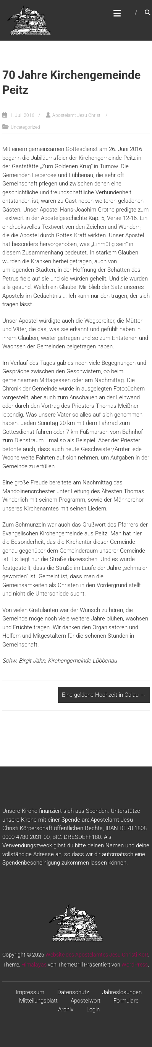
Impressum (30, 992)
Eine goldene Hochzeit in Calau (104, 694)
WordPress (134, 965)
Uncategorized (25, 127)
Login (93, 1009)
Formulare (126, 1000)
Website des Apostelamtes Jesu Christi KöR (96, 955)
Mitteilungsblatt (38, 1000)
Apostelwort (85, 1000)
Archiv (65, 1009)
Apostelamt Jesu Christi (77, 115)
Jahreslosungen (122, 992)
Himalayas (34, 965)
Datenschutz (73, 992)
